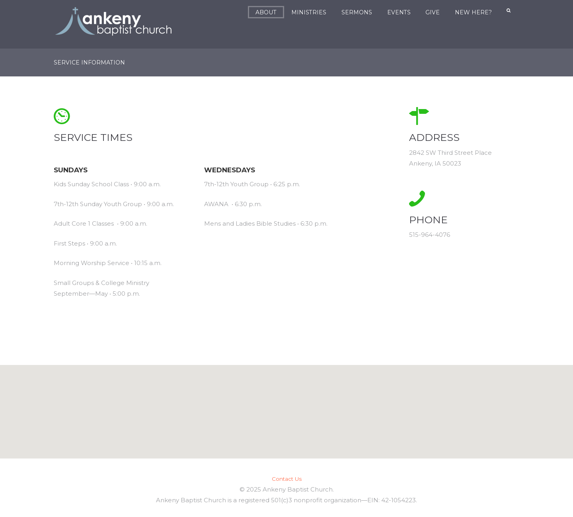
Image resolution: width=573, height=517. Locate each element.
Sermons (357, 12)
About (266, 12)
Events (399, 12)
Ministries (309, 12)
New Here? (473, 12)
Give (433, 12)
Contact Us (287, 478)
